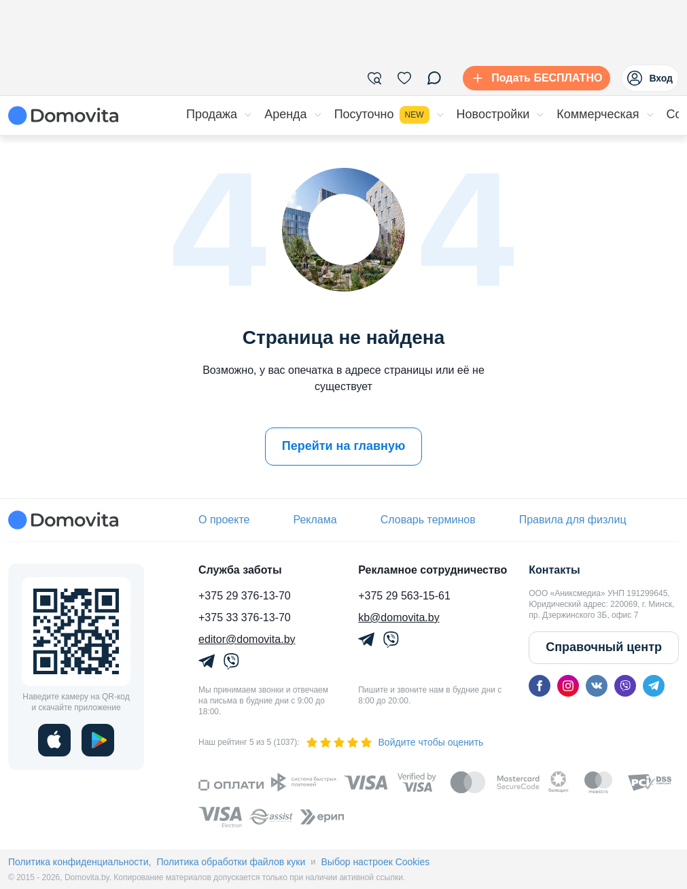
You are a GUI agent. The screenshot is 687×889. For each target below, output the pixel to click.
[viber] (625, 686)
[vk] (596, 686)
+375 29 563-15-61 (404, 596)
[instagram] (568, 686)
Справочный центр (604, 647)
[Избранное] (404, 78)
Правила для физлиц (573, 519)
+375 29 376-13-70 (244, 596)
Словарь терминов (428, 519)
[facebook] (539, 686)
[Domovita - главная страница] (63, 115)
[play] (98, 740)
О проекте (223, 519)
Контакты (554, 570)
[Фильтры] (374, 78)
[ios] (54, 740)
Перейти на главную (344, 446)
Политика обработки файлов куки (230, 861)
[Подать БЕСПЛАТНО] (533, 78)
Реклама (314, 519)
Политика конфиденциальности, (79, 861)
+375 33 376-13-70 (244, 617)
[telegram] (654, 686)
